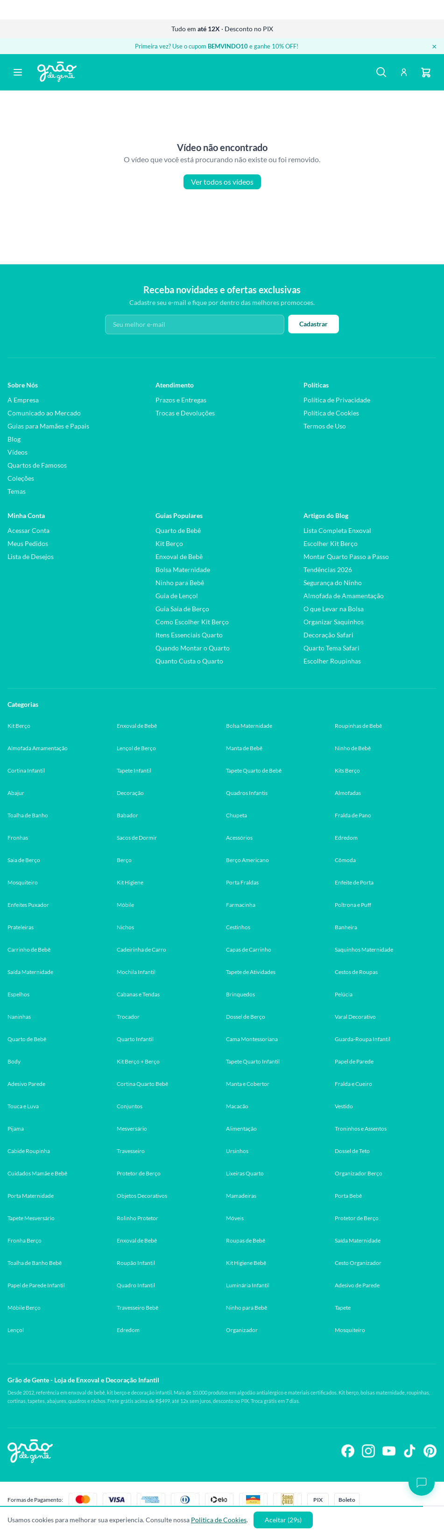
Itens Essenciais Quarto (189, 635)
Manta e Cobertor (247, 1083)
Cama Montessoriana (252, 1039)
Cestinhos (238, 927)
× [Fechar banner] (434, 46)
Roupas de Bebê (245, 1240)
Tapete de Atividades (250, 971)
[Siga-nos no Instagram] (368, 1450)
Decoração (130, 792)
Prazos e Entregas (180, 400)
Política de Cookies (331, 413)
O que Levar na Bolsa (333, 609)
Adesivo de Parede (357, 1285)
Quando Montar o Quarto (192, 648)
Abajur (15, 792)
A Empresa (23, 400)
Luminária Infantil (247, 1285)
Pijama (15, 1128)
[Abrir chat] (422, 1483)
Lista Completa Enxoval (337, 530)
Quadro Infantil (136, 1285)
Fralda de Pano (353, 815)
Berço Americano (247, 859)
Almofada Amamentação (37, 748)
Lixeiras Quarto (245, 1173)
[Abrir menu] (17, 72)
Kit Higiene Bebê (246, 1262)
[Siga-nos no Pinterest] (430, 1450)
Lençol (15, 1329)
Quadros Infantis (247, 792)
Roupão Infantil (136, 1262)
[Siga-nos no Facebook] (347, 1450)
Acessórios (239, 837)
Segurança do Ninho (332, 583)
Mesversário (132, 1128)
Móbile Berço (24, 1307)
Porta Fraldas (242, 882)
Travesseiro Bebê (137, 1307)
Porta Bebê (348, 1195)
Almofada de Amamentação (343, 596)
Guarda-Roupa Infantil (362, 1039)
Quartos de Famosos (37, 465)
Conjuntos (129, 1106)
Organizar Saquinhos (333, 622)
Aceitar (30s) (283, 1520)
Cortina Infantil (26, 770)
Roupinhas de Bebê (358, 725)
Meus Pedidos (27, 543)
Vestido (344, 1106)
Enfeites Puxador (28, 904)
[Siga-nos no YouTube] (388, 1450)
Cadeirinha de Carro (141, 949)
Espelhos (18, 994)
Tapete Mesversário (31, 1218)
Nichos (125, 927)
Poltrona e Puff (353, 904)
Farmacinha (240, 904)
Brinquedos (240, 994)
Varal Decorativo (355, 1016)
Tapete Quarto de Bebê (254, 770)
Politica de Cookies (219, 1520)
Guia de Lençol (176, 596)
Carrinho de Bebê (28, 949)
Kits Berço (347, 770)
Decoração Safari (328, 635)
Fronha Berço (24, 1240)
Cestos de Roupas (356, 971)
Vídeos (17, 452)
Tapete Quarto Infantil (253, 1061)
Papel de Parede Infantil (36, 1285)
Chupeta (236, 815)
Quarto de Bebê (178, 530)
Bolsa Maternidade (182, 569)
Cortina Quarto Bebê (142, 1083)
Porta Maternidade (30, 1195)
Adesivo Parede (26, 1083)
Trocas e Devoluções (185, 413)
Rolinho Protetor (137, 1218)
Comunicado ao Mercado (44, 413)
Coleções (20, 478)
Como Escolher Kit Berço (192, 622)
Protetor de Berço (139, 1173)
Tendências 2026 (327, 569)
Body (14, 1061)
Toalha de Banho (27, 815)
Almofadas (348, 792)
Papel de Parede (354, 1061)
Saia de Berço (23, 859)
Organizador (242, 1329)
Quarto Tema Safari (331, 648)
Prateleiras (20, 927)
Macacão (237, 1106)
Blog (14, 439)
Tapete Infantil (134, 770)
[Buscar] (381, 72)
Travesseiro (131, 1150)
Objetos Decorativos (142, 1195)
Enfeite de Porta (354, 882)
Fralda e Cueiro (353, 1083)
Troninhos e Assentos (361, 1128)
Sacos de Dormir (137, 837)
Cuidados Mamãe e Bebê (37, 1173)
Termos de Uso (324, 426)
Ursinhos (237, 1150)
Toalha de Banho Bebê (34, 1262)
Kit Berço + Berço (138, 1061)
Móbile (125, 904)
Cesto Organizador (358, 1262)
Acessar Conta (28, 530)
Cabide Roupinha (28, 1150)
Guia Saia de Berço (182, 609)
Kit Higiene (130, 882)
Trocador (128, 1016)
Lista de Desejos (30, 556)
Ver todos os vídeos (222, 181)
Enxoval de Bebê (179, 556)
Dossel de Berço (245, 1016)
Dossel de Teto (352, 1150)
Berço (124, 859)
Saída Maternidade (30, 971)
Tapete (343, 1307)
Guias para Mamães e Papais (48, 426)
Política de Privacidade (336, 400)
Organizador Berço (358, 1173)
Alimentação (241, 1128)
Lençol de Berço (136, 748)
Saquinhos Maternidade (364, 949)
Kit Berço (169, 543)
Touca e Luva (23, 1106)
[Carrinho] (426, 72)
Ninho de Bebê (353, 748)
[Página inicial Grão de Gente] (56, 72)
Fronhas (17, 837)
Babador (127, 815)
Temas (16, 491)
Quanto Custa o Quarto (189, 661)
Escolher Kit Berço (330, 543)
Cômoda (345, 859)
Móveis (235, 1218)
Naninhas (19, 1016)
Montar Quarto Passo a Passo (346, 556)
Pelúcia (343, 994)
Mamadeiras (241, 1195)
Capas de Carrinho (248, 949)
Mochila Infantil (136, 971)
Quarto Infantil (135, 1039)
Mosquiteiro (22, 882)
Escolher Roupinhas (332, 661)
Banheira (346, 927)
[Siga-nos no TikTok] (409, 1450)
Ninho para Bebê (179, 583)
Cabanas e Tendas (138, 994)
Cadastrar (313, 324)
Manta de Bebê (244, 748)
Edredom (346, 837)
